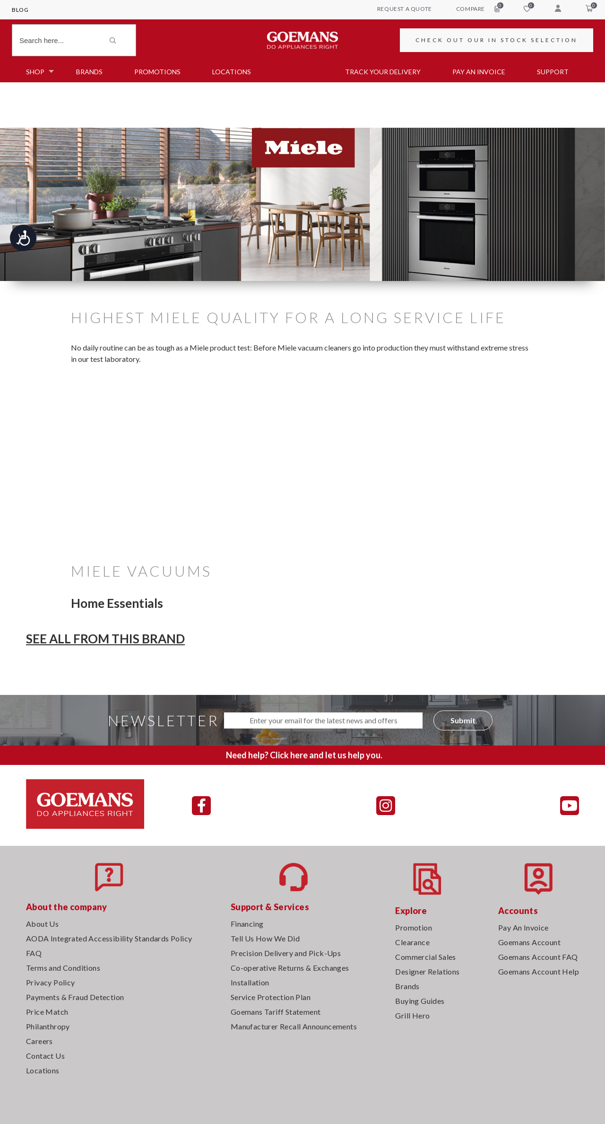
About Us (42, 923)
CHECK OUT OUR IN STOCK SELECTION (496, 40)
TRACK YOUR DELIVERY (383, 72)
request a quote (404, 8)
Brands (89, 72)
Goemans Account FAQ (538, 956)
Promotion (413, 927)
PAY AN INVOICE (478, 72)
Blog (20, 9)
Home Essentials (117, 603)
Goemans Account (529, 942)
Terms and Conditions (63, 967)
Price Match (47, 1011)
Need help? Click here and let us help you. (304, 755)
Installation (250, 982)
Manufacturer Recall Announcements (294, 1026)
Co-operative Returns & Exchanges (290, 967)
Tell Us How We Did (265, 938)
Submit (462, 720)
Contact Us (45, 1055)
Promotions (157, 72)
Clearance (412, 942)
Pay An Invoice (523, 927)
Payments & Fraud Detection (75, 996)
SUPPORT (553, 72)
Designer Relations (427, 971)
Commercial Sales (425, 956)
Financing (247, 923)
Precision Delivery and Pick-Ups (286, 952)
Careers (39, 1040)
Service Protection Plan (271, 996)
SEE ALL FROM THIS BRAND (105, 638)
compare (478, 8)
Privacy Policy (50, 982)
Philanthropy (48, 1026)
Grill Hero (412, 1015)
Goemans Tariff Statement (276, 1011)
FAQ (34, 952)
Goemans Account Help (538, 971)
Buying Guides (419, 1000)
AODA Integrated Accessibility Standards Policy (109, 938)
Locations (231, 72)
